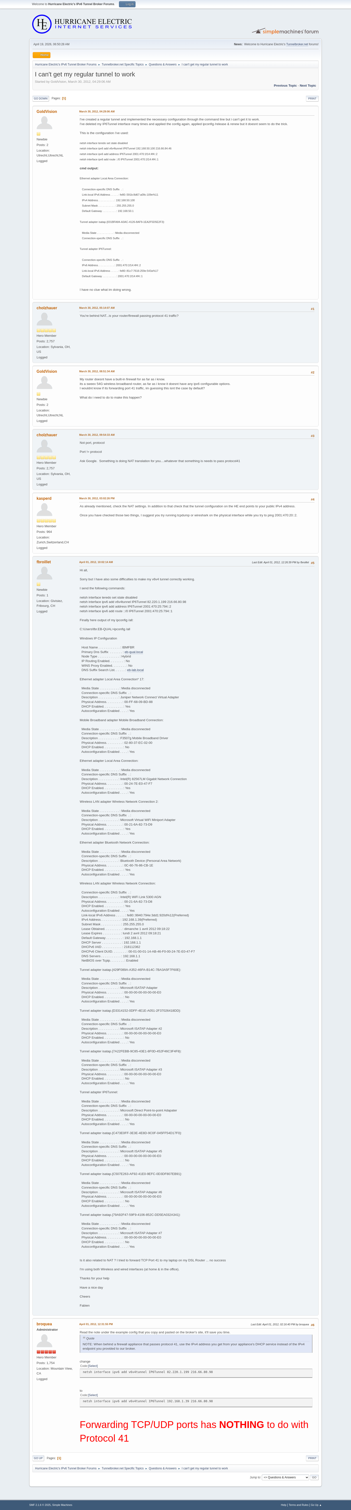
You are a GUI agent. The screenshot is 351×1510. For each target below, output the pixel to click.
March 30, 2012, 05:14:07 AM (97, 307)
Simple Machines (62, 1504)
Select (93, 1366)
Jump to (255, 1477)
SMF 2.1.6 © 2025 (40, 1504)
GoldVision (47, 111)
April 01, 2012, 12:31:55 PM (96, 1324)
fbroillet (44, 562)
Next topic (308, 85)
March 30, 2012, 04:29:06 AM (97, 111)
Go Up (38, 1458)
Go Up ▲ (316, 1504)
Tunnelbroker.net (297, 44)
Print (312, 98)
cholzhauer (47, 308)
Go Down (41, 98)
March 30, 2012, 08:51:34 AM (97, 371)
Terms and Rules (299, 1504)
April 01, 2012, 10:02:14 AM (96, 562)
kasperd (44, 498)
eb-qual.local (134, 652)
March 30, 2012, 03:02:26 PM (97, 498)
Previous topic (285, 85)
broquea (44, 1324)
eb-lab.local (135, 670)
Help (283, 1504)
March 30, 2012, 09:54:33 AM (97, 434)
